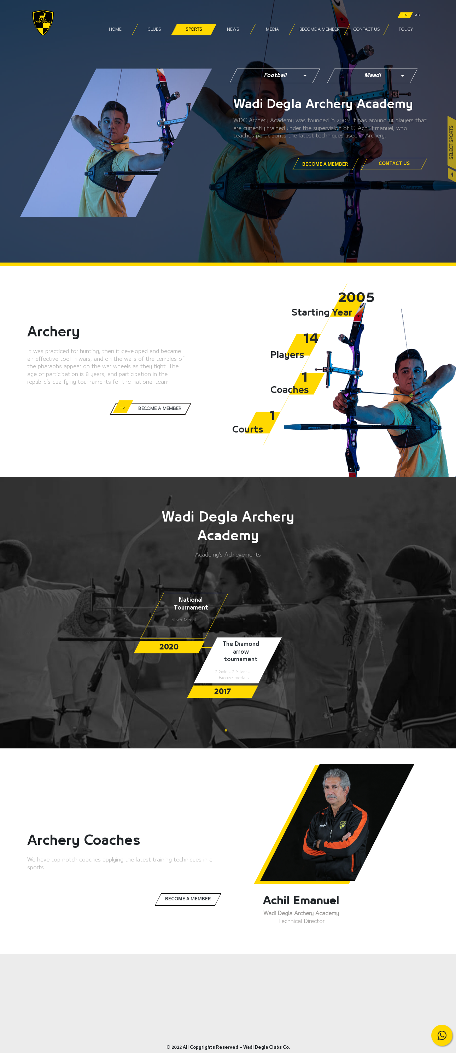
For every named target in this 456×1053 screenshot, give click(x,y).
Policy (406, 29)
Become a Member (319, 29)
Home (115, 29)
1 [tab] (228, 730)
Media (272, 29)
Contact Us (366, 29)
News (233, 29)
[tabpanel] (190, 623)
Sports (193, 29)
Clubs (154, 29)
